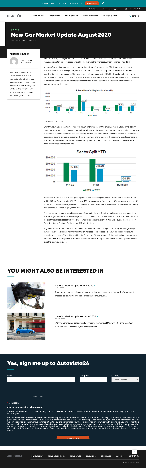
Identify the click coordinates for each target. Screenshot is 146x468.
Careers (120, 456)
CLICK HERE (92, 3)
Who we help (54, 16)
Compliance (106, 456)
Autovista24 (134, 9)
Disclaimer (91, 456)
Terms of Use (75, 456)
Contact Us (107, 9)
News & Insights (110, 16)
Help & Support (94, 9)
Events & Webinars (90, 16)
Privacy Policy (36, 456)
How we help (38, 16)
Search (134, 16)
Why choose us (71, 16)
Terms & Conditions (56, 456)
